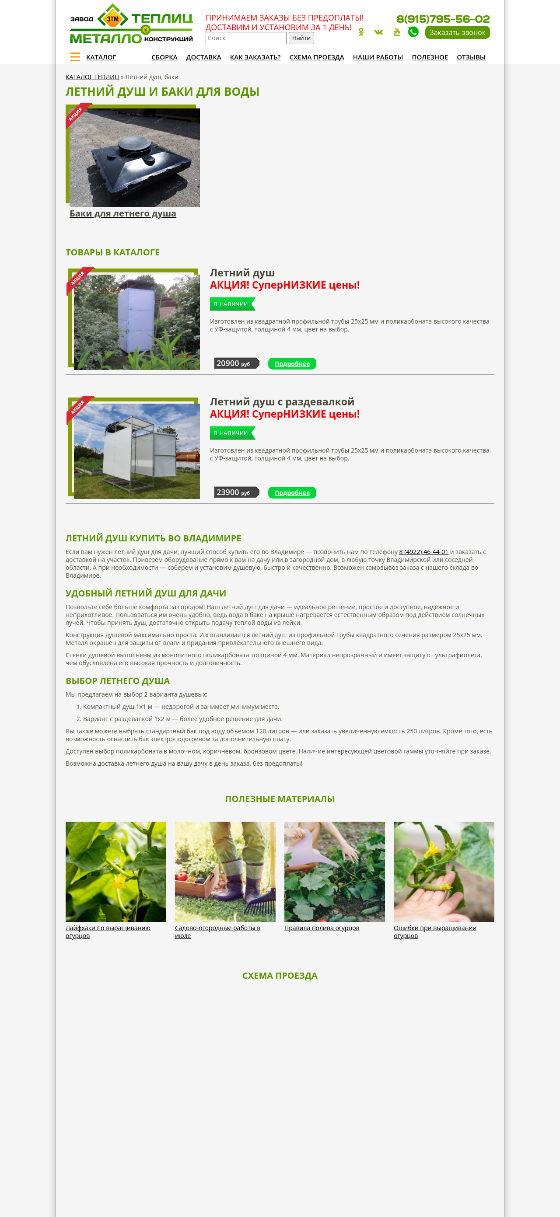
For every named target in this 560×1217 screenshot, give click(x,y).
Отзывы (471, 56)
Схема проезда (316, 56)
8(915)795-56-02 (443, 19)
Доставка (203, 56)
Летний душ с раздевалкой (352, 407)
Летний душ (352, 278)
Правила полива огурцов (322, 928)
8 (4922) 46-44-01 (424, 551)
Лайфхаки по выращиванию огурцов (108, 932)
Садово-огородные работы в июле (217, 932)
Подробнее (292, 363)
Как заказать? (255, 56)
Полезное (430, 56)
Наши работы (378, 56)
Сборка (164, 56)
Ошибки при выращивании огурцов (435, 932)
